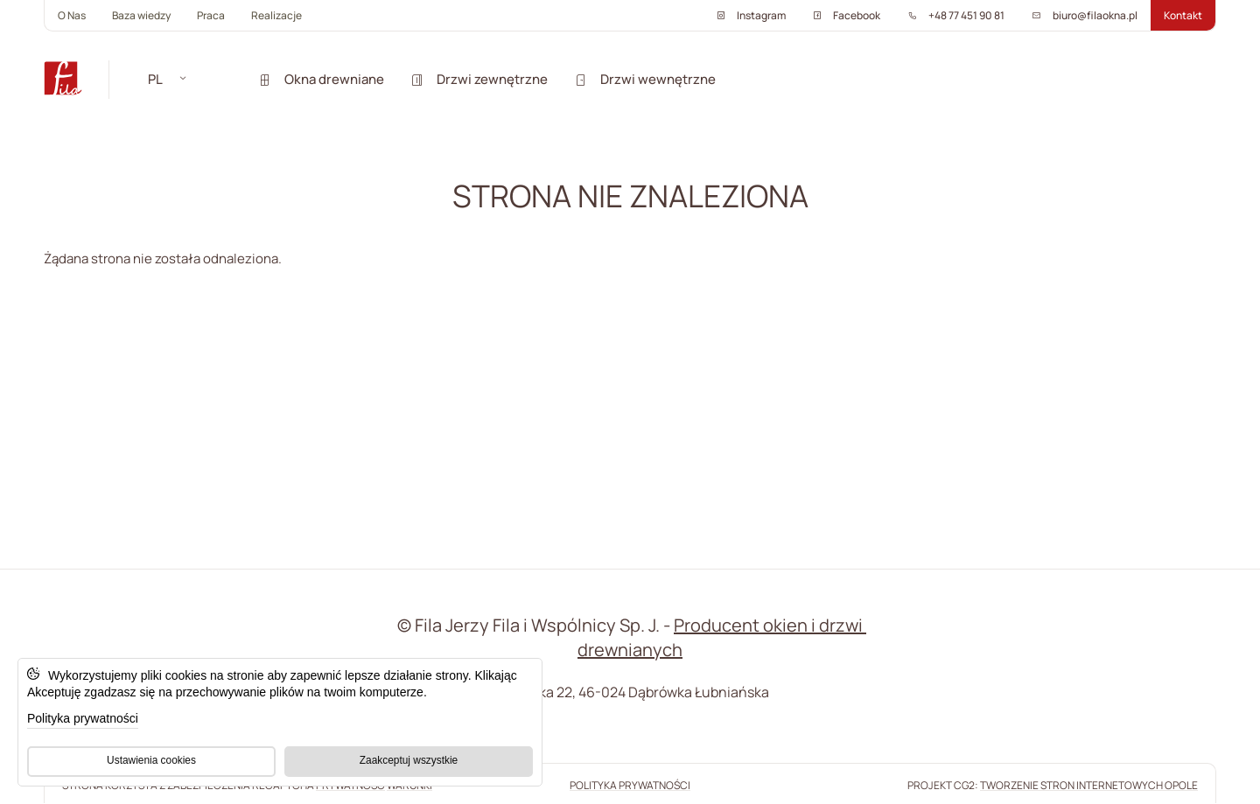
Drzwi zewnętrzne (479, 79)
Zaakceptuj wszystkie (409, 760)
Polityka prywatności (82, 718)
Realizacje (276, 15)
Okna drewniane (321, 79)
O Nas (72, 15)
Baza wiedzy (141, 15)
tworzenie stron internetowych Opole (1089, 785)
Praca (211, 15)
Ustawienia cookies (151, 760)
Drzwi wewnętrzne (645, 79)
